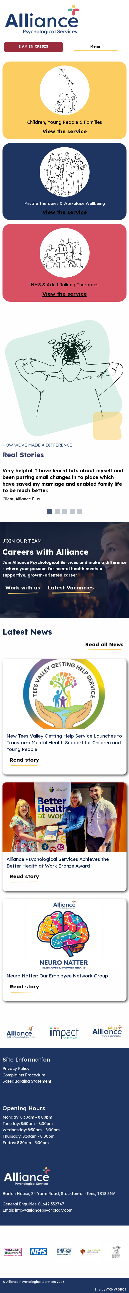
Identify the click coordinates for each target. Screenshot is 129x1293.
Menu (95, 46)
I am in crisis (33, 46)
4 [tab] (72, 511)
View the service (64, 131)
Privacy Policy (15, 1068)
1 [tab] (49, 511)
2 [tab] (57, 511)
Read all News (104, 644)
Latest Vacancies (71, 587)
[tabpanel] (64, 486)
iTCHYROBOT (116, 1289)
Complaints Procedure (23, 1074)
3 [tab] (64, 511)
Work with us (22, 587)
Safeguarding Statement (26, 1081)
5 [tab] (79, 511)
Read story (24, 759)
